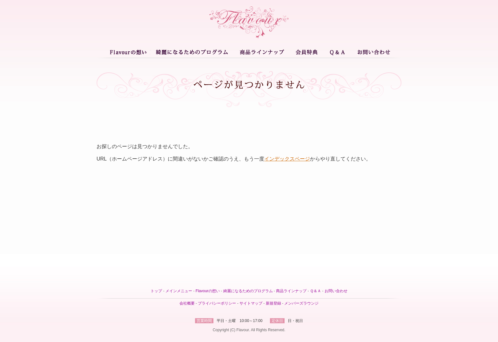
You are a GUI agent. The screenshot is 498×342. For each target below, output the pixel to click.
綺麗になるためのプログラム (191, 52)
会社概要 (187, 303)
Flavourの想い (208, 291)
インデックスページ (287, 158)
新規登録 (273, 303)
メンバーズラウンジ (301, 303)
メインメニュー (178, 291)
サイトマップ (250, 303)
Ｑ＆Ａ (338, 52)
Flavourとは (129, 52)
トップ (156, 291)
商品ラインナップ (261, 52)
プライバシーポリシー (217, 303)
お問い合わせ (372, 52)
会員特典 (307, 52)
